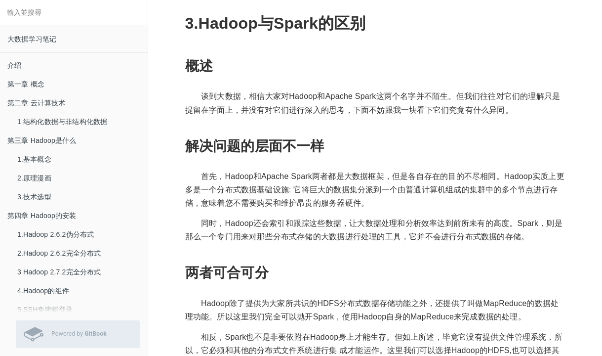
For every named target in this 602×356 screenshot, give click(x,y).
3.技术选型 (34, 197)
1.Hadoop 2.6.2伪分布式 (55, 234)
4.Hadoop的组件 (43, 291)
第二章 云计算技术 (36, 103)
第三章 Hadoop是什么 (42, 140)
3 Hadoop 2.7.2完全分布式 (59, 272)
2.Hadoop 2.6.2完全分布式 (59, 253)
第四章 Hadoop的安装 (42, 216)
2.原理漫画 (34, 178)
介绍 (14, 65)
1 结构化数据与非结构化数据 (62, 122)
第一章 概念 (25, 84)
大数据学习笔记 (31, 39)
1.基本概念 (34, 159)
